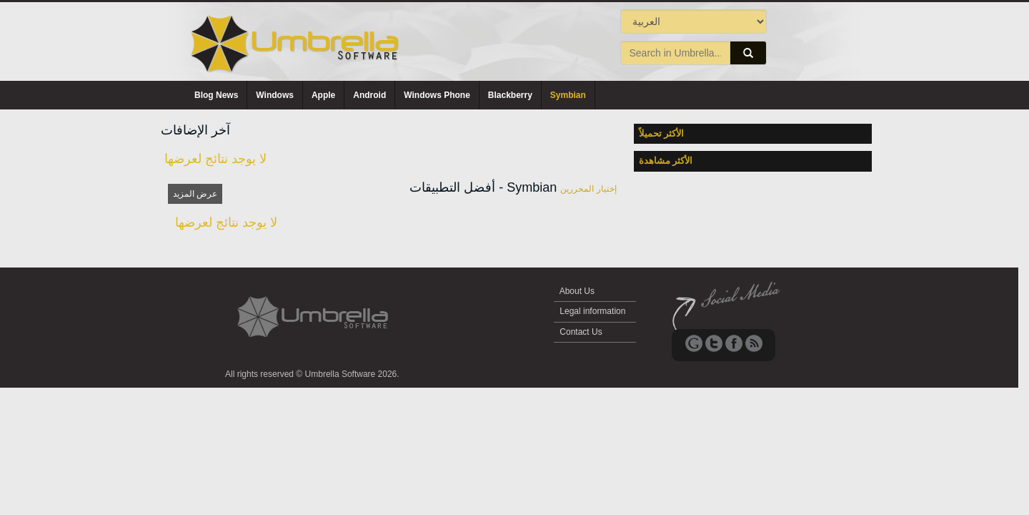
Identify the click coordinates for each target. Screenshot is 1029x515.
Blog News (216, 95)
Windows (275, 95)
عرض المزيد (195, 194)
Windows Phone (437, 95)
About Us (577, 291)
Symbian (568, 95)
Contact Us (581, 332)
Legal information (592, 311)
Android (369, 95)
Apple (323, 95)
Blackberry (510, 95)
